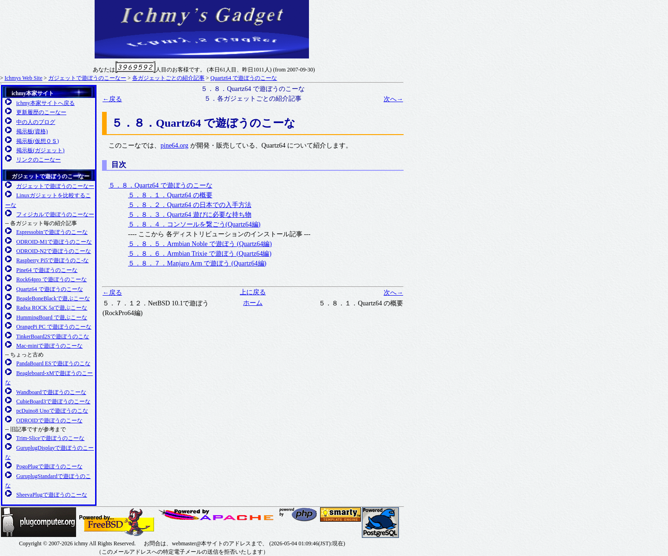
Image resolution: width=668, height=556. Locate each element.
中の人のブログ (35, 122)
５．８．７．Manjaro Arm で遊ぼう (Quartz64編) (197, 263)
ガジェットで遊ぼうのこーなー (87, 78)
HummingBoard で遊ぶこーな (51, 317)
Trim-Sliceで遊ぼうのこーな (50, 438)
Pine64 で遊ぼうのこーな (46, 270)
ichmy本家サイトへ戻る (45, 103)
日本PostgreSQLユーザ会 (380, 522)
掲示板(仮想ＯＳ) (37, 141)
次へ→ (393, 99)
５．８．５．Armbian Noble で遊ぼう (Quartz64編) (200, 243)
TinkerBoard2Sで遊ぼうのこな (53, 336)
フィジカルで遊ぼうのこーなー (55, 214)
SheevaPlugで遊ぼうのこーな (51, 494)
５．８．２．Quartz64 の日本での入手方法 (189, 204)
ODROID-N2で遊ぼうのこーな (53, 251)
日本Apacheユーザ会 (217, 514)
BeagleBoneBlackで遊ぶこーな (53, 298)
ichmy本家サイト (33, 93)
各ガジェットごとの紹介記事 (168, 78)
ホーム (253, 302)
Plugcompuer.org (38, 522)
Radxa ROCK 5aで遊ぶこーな (51, 307)
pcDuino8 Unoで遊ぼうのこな (52, 410)
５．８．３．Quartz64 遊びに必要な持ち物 (189, 214)
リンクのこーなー (38, 159)
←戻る (112, 99)
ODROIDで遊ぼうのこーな (49, 420)
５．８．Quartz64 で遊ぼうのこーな (160, 185)
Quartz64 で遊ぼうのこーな (244, 78)
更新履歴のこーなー (41, 112)
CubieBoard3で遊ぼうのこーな (53, 401)
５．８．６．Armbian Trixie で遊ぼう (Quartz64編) (199, 253)
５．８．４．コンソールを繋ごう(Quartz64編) (194, 224)
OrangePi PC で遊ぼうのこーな (53, 326)
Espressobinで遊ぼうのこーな (52, 232)
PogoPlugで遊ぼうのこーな (49, 466)
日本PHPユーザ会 (298, 514)
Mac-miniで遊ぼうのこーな (49, 346)
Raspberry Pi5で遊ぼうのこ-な (52, 260)
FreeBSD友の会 (116, 522)
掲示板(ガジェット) (40, 150)
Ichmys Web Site (23, 78)
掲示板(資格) (32, 131)
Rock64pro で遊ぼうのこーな (51, 279)
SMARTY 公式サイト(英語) (340, 514)
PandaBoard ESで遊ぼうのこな (53, 363)
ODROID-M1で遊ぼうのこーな (54, 242)
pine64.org (174, 145)
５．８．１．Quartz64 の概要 (170, 195)
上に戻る (253, 292)
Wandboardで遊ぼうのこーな (51, 392)
